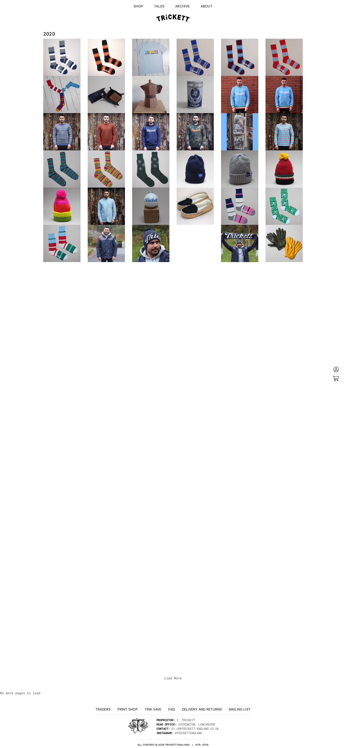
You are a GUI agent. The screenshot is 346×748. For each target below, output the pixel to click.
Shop (138, 6)
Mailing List (240, 709)
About (206, 6)
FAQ (171, 709)
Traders (103, 709)
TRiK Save (153, 709)
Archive (182, 6)
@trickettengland (188, 733)
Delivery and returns (202, 709)
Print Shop (127, 709)
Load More (173, 678)
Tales (159, 6)
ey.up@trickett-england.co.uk (195, 728)
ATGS (205, 744)
